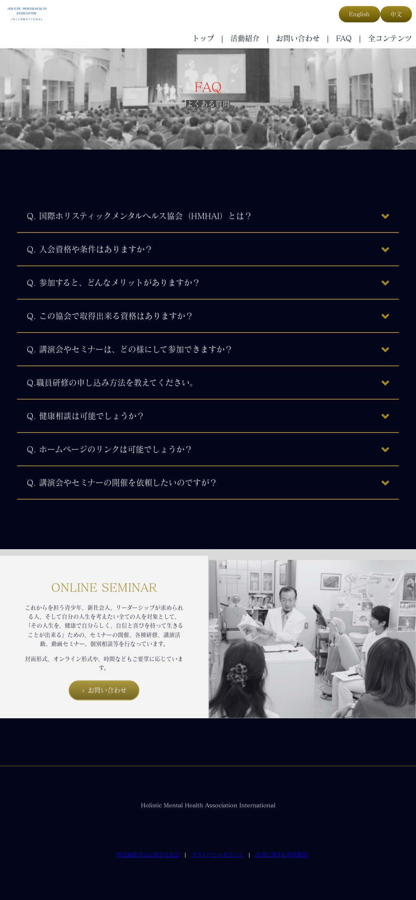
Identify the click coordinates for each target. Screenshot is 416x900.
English (359, 14)
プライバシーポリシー (217, 854)
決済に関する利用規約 (281, 854)
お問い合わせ (298, 38)
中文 (396, 14)
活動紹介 (245, 38)
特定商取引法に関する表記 (148, 854)
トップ (203, 38)
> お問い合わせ (104, 702)
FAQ (344, 38)
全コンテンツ (390, 38)
